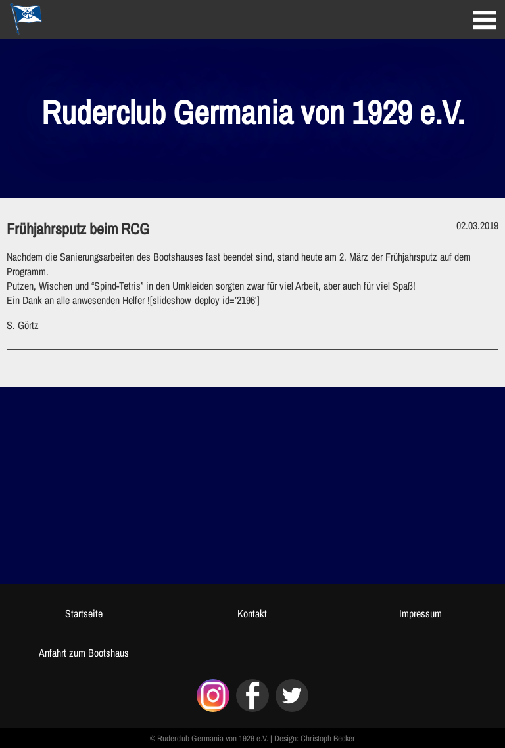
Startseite (84, 613)
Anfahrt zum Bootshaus (84, 653)
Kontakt (252, 613)
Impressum (420, 613)
